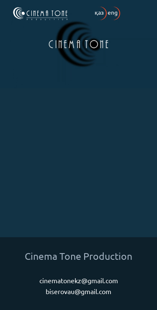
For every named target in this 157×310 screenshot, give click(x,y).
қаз (99, 12)
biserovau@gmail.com (78, 291)
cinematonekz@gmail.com (78, 280)
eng (113, 12)
